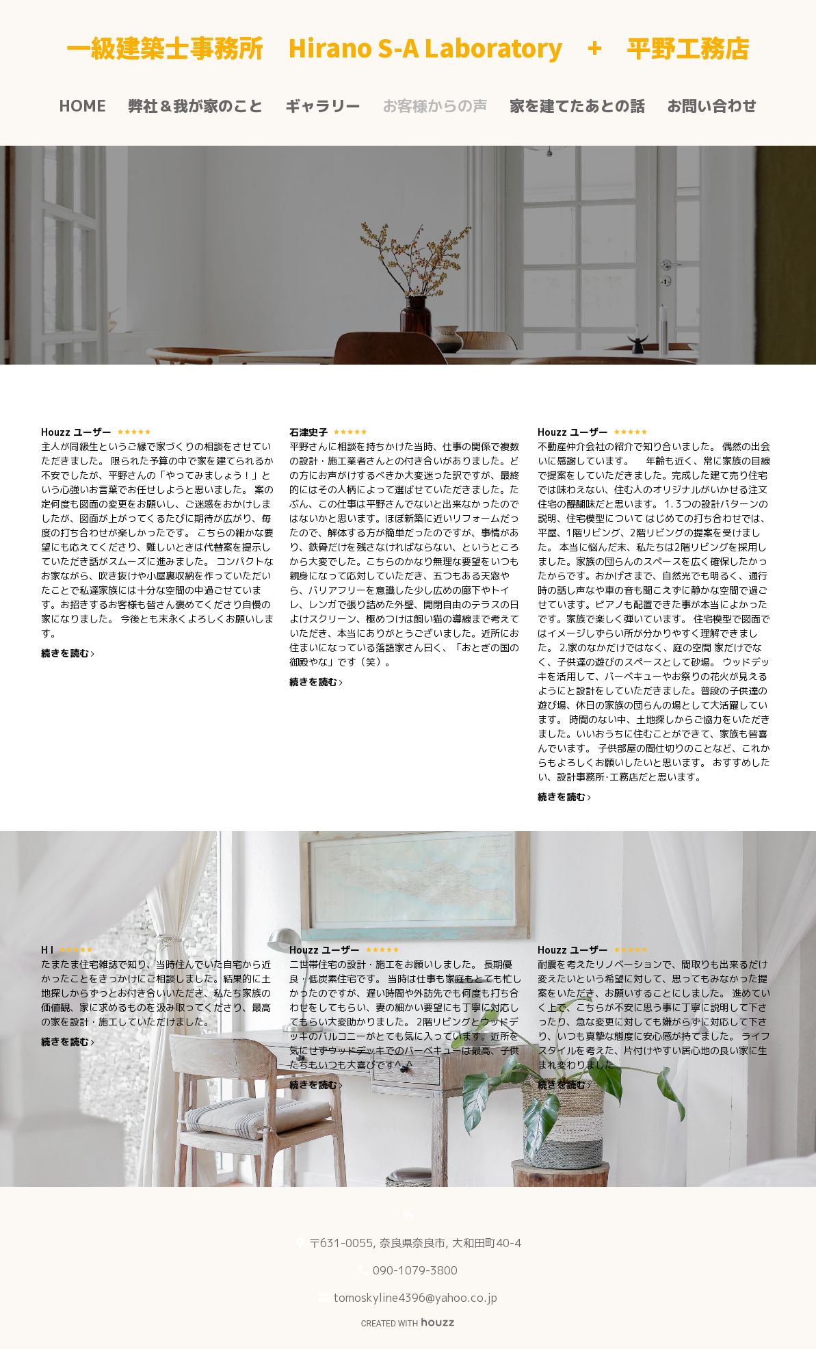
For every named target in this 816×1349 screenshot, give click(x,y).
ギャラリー (322, 105)
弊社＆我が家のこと (195, 105)
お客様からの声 (435, 105)
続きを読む (68, 652)
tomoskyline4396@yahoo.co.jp (415, 1297)
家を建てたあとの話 (577, 105)
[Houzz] (408, 1214)
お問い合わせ (712, 105)
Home (82, 105)
